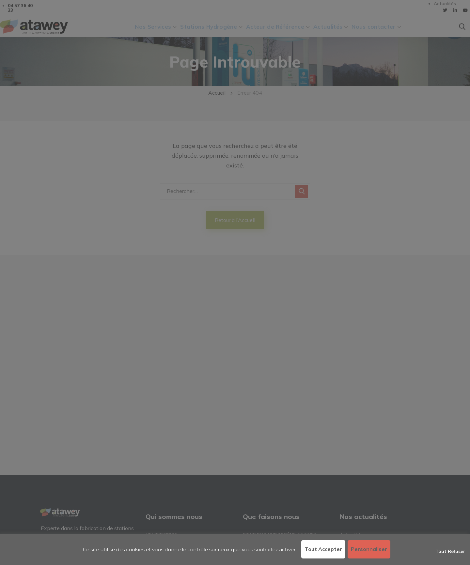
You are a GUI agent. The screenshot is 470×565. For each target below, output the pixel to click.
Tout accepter (323, 549)
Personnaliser (369, 549)
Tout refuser (450, 551)
